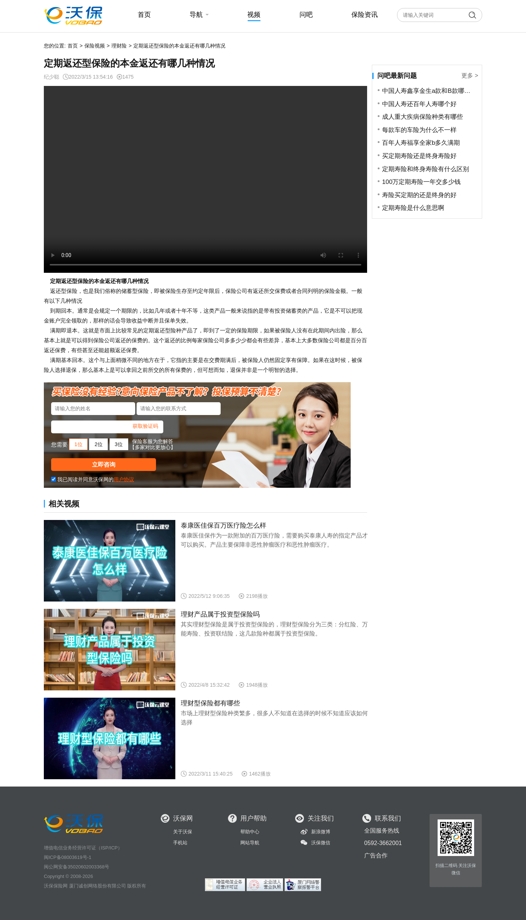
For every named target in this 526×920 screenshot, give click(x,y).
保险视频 (94, 46)
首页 (73, 46)
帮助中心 (249, 831)
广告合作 (376, 855)
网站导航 (249, 842)
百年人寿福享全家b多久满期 (421, 142)
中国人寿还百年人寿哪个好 (419, 104)
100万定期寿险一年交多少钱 (421, 181)
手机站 (180, 842)
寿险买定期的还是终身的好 (419, 195)
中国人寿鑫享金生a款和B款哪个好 (429, 90)
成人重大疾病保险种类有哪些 (422, 116)
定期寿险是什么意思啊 (413, 207)
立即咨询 (103, 464)
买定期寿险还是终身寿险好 (419, 155)
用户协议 (124, 479)
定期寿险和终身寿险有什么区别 (425, 169)
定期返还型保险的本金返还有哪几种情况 (179, 46)
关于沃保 (182, 831)
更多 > (469, 75)
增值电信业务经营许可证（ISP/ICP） (83, 848)
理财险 (119, 46)
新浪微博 (320, 831)
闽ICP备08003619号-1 (67, 857)
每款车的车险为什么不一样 (419, 130)
